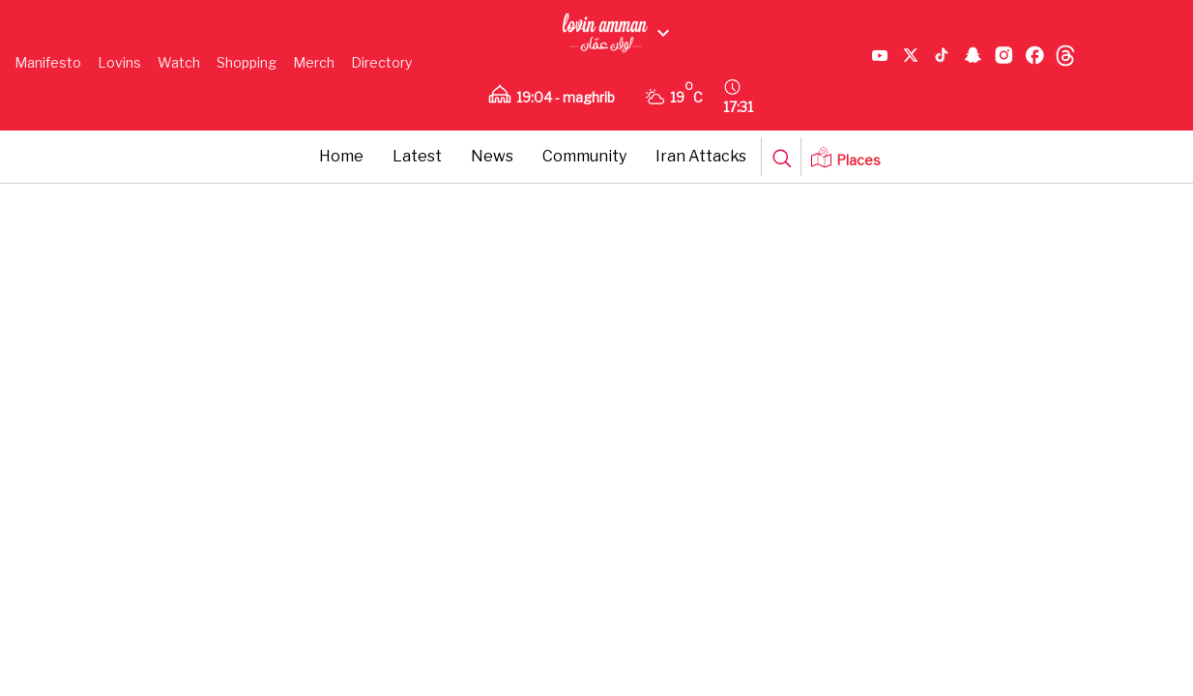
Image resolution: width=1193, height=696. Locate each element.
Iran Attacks (700, 156)
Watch (179, 62)
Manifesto (48, 62)
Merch (314, 62)
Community (584, 156)
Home (341, 156)
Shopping (246, 62)
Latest (417, 156)
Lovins (119, 62)
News (492, 156)
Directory (381, 62)
